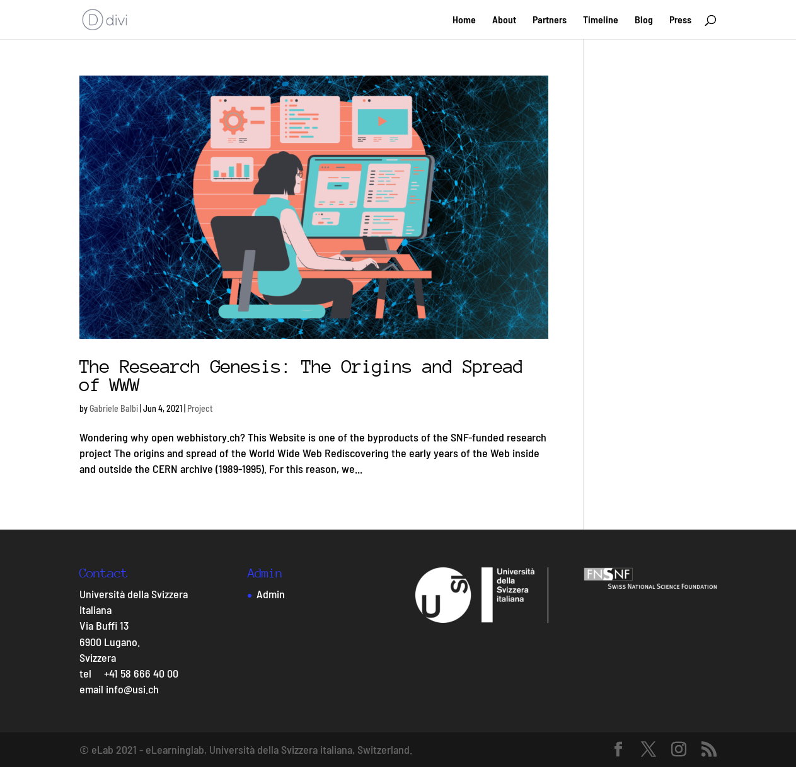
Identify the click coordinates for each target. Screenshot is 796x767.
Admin (271, 594)
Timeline (600, 20)
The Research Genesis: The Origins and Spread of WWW (301, 375)
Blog (644, 20)
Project (200, 408)
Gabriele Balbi (113, 408)
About (504, 20)
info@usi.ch (132, 689)
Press (680, 20)
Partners (550, 20)
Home (464, 20)
